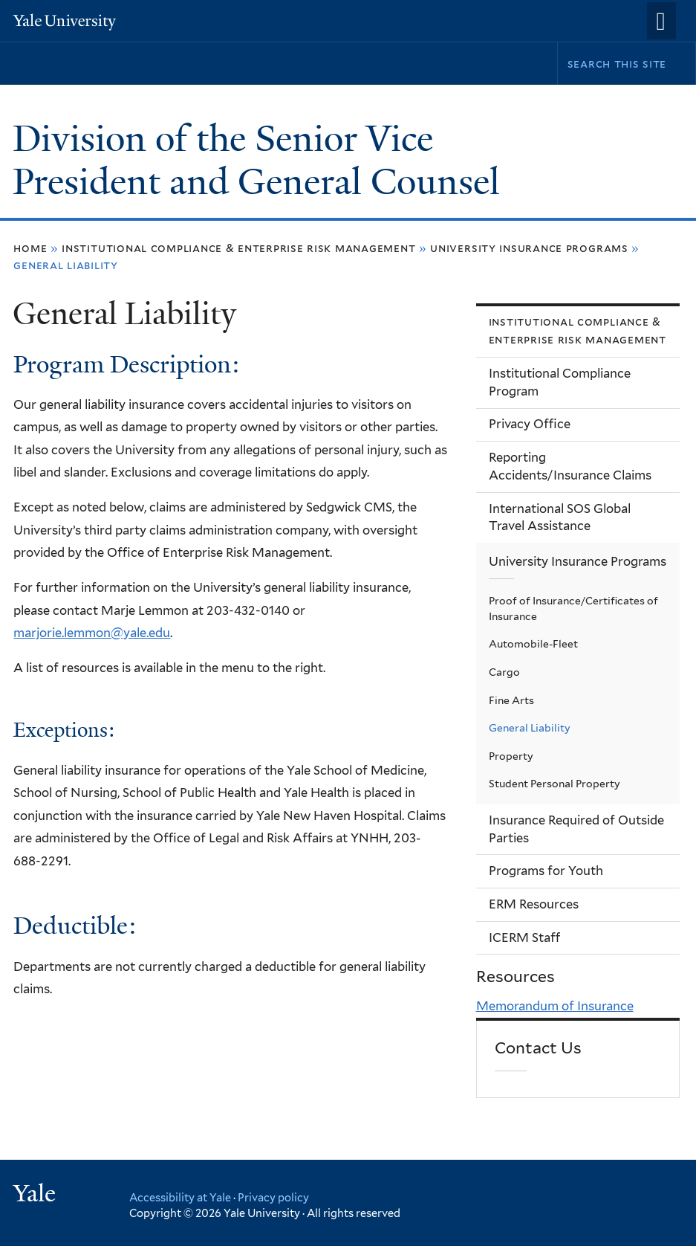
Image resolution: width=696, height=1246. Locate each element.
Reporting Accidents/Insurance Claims (570, 466)
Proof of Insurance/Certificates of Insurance (573, 608)
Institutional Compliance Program (560, 382)
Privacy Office (529, 423)
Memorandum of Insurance (555, 1005)
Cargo (504, 672)
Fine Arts (511, 700)
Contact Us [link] (538, 1048)
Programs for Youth (546, 870)
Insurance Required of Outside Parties (576, 829)
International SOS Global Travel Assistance (560, 517)
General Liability (529, 728)
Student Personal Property (554, 784)
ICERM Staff (524, 937)
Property (511, 756)
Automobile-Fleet (533, 644)
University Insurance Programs (529, 248)
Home (30, 248)
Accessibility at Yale (180, 1197)
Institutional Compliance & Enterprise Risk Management (238, 248)
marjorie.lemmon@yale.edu (91, 632)
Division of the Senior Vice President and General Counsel (261, 160)
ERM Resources (534, 904)
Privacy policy (273, 1197)
